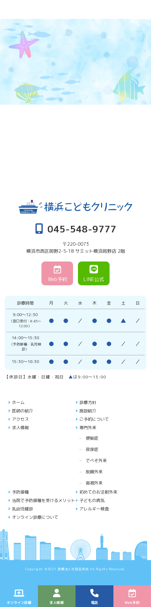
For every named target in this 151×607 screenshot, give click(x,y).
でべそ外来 (96, 460)
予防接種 (20, 492)
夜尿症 (92, 449)
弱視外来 (94, 483)
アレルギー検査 (94, 509)
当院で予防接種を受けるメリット (43, 500)
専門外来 (87, 428)
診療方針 (87, 402)
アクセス (20, 419)
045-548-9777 (75, 228)
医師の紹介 (22, 411)
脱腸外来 (94, 472)
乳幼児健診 (22, 509)
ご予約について (94, 419)
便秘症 (92, 438)
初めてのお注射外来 (98, 492)
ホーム (18, 402)
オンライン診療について (35, 517)
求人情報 (20, 428)
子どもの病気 (92, 500)
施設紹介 (87, 411)
